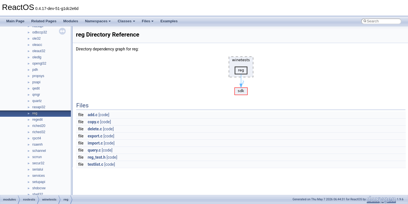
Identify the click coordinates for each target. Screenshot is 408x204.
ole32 (36, 39)
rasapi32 (38, 107)
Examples (169, 21)
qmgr (36, 95)
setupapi (38, 182)
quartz (37, 101)
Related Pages (43, 21)
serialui (37, 169)
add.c (93, 114)
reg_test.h (97, 157)
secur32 (38, 163)
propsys (38, 76)
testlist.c (95, 164)
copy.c (93, 122)
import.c (95, 143)
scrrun (37, 157)
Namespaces (98, 21)
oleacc (37, 45)
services (38, 176)
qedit (36, 88)
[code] (104, 114)
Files (148, 21)
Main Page (15, 21)
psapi (36, 82)
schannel (39, 151)
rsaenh (37, 144)
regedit (37, 120)
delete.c (95, 129)
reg (34, 113)
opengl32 (39, 63)
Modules (70, 21)
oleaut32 (38, 51)
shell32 (37, 194)
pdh (35, 70)
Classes (126, 21)
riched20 (38, 126)
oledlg (36, 57)
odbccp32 (39, 32)
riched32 (38, 132)
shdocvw (39, 188)
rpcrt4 (36, 138)
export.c (95, 136)
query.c (94, 150)
